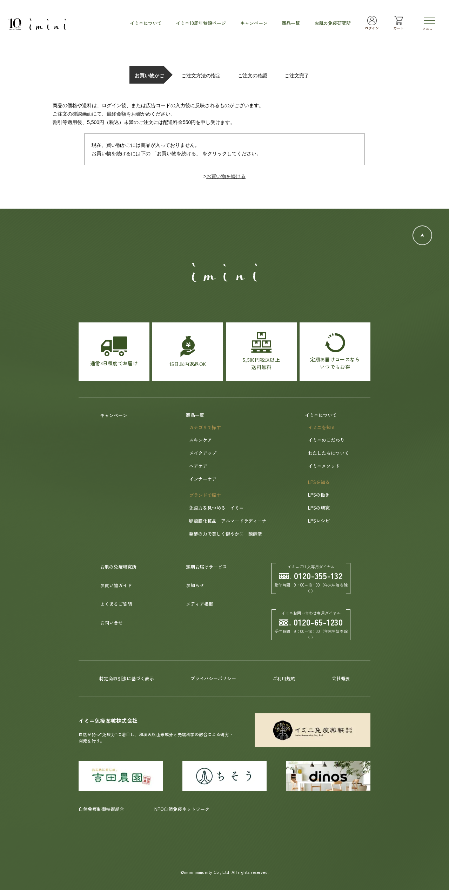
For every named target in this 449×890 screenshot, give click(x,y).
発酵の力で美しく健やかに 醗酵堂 (225, 533)
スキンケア (200, 440)
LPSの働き (319, 494)
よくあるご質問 (116, 604)
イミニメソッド (324, 466)
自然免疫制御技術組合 (101, 809)
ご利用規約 (284, 678)
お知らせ (195, 585)
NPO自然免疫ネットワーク (181, 809)
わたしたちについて (328, 453)
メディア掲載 (199, 604)
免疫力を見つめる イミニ (216, 507)
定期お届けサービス (206, 566)
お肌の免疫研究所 (118, 566)
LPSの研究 (319, 507)
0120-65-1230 (311, 622)
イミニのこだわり (326, 440)
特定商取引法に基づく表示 (126, 678)
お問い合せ (111, 622)
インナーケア (202, 479)
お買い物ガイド (116, 585)
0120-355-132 (311, 575)
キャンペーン (113, 415)
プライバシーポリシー (213, 678)
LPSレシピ (319, 520)
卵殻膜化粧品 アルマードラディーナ (228, 520)
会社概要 (341, 678)
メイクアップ (202, 453)
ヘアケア (198, 466)
